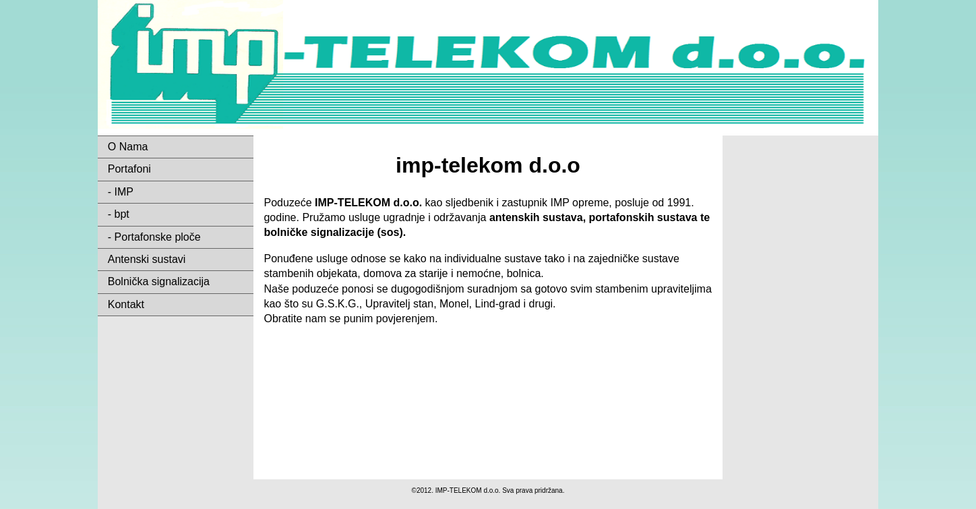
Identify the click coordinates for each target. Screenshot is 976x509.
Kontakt (126, 304)
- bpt (118, 214)
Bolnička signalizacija (159, 281)
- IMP (120, 192)
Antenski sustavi (147, 259)
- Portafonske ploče (154, 237)
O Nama (128, 146)
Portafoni (129, 169)
